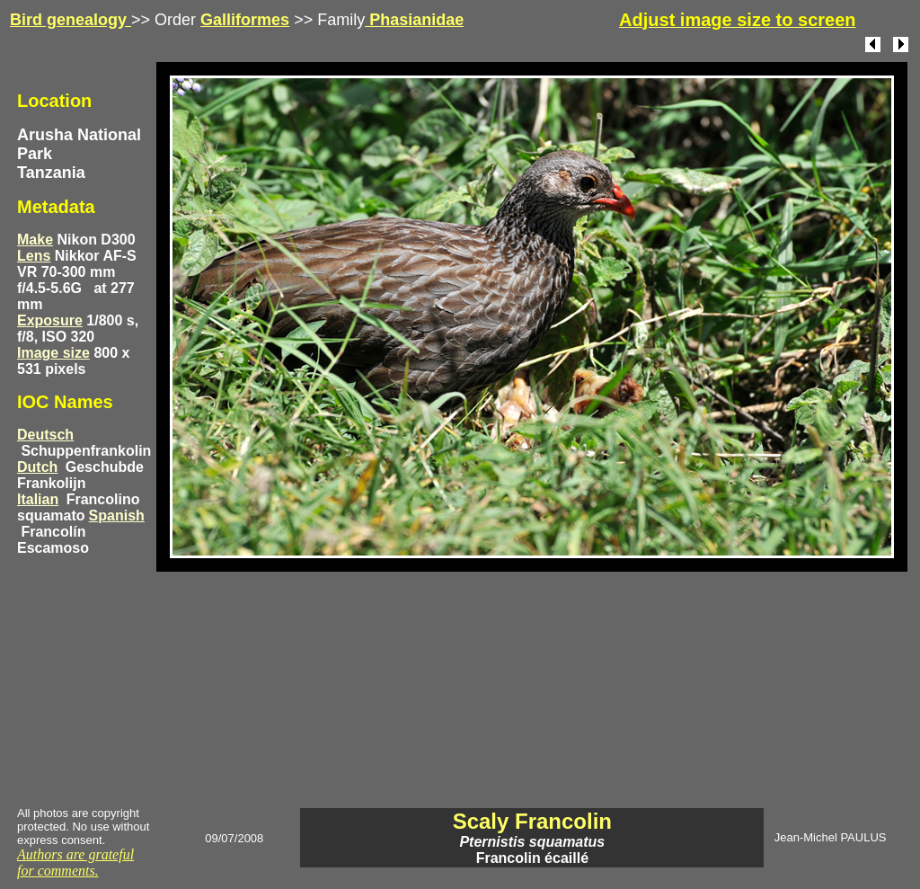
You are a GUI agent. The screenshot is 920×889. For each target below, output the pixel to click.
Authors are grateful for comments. (75, 862)
